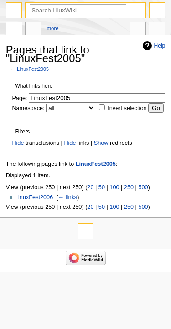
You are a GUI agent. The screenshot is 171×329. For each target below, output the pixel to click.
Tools (157, 29)
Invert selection (127, 108)
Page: (19, 98)
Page (14, 29)
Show (101, 143)
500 (143, 187)
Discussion (33, 29)
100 (114, 187)
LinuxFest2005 (33, 69)
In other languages (137, 29)
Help (160, 45)
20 (90, 187)
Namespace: (28, 108)
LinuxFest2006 (34, 197)
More (53, 28)
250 (129, 187)
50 (101, 187)
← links (68, 197)
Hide (18, 143)
